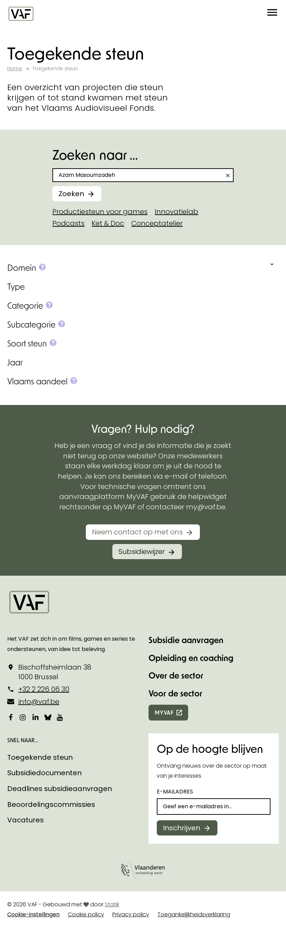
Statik (112, 904)
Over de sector (176, 675)
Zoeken (71, 194)
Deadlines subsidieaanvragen (59, 788)
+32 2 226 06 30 (43, 689)
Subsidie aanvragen (186, 640)
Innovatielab (176, 211)
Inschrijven (181, 828)
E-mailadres (175, 792)
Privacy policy (130, 914)
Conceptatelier (157, 223)
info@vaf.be (38, 701)
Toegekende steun (40, 757)
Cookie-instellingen (33, 914)
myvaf (164, 712)
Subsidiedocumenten (44, 773)
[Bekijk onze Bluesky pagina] (47, 717)
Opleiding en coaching (191, 658)
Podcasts (68, 223)
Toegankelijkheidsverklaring (193, 914)
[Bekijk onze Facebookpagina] (10, 717)
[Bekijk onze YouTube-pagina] (60, 717)
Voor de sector (175, 693)
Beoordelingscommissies (51, 804)
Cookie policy (86, 914)
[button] (272, 13)
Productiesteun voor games (99, 211)
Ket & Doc (108, 223)
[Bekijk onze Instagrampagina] (23, 717)
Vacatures (25, 820)
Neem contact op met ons (137, 532)
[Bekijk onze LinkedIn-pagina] (35, 717)
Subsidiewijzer (142, 551)
